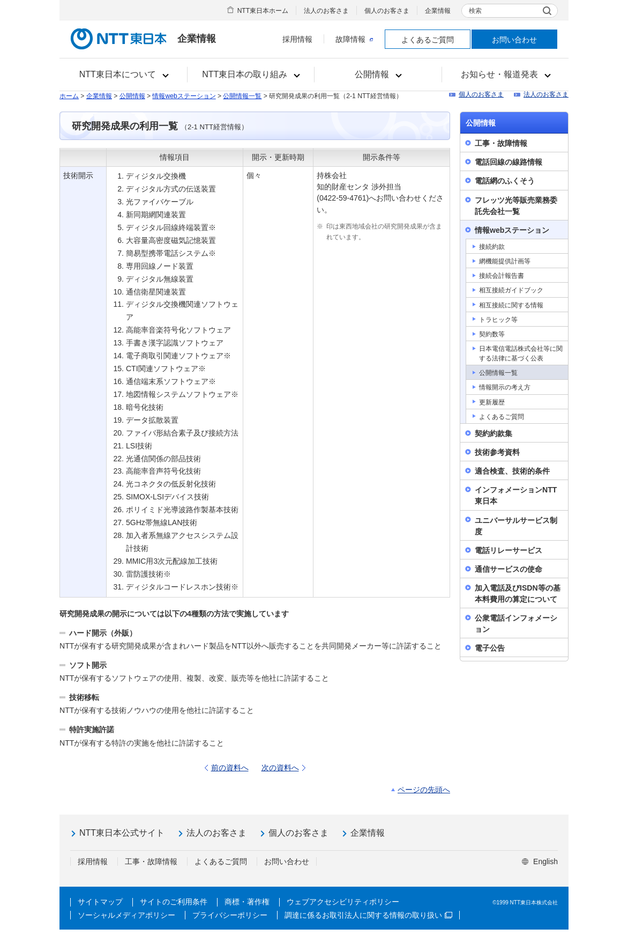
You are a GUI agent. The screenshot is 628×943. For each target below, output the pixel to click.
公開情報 (132, 96)
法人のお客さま (326, 10)
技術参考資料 (497, 452)
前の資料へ (230, 767)
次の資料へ (280, 767)
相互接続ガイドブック (511, 290)
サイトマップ (100, 901)
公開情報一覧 (242, 96)
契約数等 (492, 334)
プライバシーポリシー (229, 915)
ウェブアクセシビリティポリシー (343, 901)
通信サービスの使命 (508, 569)
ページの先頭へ (424, 789)
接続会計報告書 (501, 275)
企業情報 (438, 10)
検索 (475, 10)
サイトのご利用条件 (173, 901)
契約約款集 (493, 433)
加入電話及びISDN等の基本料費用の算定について (517, 593)
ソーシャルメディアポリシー (126, 915)
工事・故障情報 (501, 143)
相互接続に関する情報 (511, 305)
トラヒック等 (498, 319)
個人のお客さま (386, 10)
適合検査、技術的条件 (512, 471)
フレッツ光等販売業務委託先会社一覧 (516, 206)
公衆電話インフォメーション (516, 623)
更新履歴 (492, 402)
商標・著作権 (247, 901)
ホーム (69, 96)
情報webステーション (183, 96)
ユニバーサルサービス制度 (516, 526)
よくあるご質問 (427, 39)
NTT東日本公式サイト (122, 832)
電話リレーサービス (508, 550)
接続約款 (492, 247)
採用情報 (297, 39)
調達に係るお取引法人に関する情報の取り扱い (368, 915)
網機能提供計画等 (504, 261)
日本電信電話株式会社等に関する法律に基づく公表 (521, 353)
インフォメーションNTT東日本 (516, 495)
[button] (123, 74)
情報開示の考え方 (504, 387)
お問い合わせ (514, 39)
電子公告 (490, 648)
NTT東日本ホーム (262, 10)
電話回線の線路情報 (508, 162)
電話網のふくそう (505, 180)
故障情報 (354, 39)
